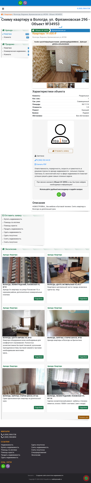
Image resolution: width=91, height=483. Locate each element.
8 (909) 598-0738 (83, 9)
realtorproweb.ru (57, 479)
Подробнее (38, 299)
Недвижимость (7, 445)
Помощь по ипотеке (9, 450)
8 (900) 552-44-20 (42, 160)
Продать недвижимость (10, 455)
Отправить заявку (60, 151)
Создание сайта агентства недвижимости (49, 475)
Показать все (83, 417)
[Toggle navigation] (2, 8)
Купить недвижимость (10, 447)
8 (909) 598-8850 (8, 437)
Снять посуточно (38, 450)
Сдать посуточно (38, 445)
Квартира (8, 14)
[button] (60, 60)
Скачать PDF (40, 164)
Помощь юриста (7, 452)
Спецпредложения (38, 452)
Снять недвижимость (40, 447)
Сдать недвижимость (9, 458)
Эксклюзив (35, 455)
